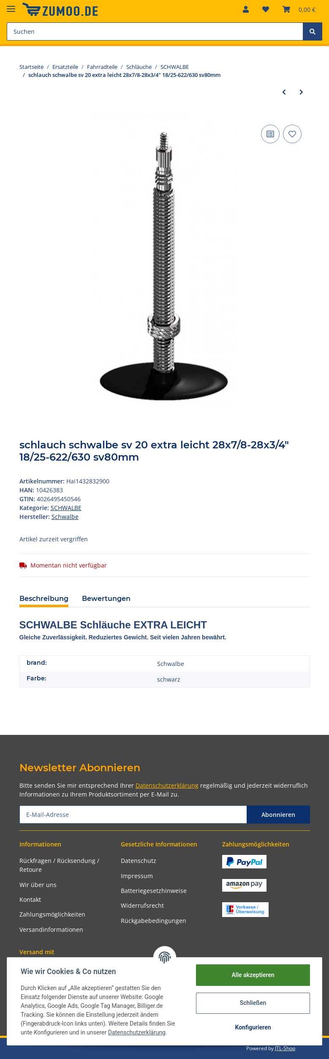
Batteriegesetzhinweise (154, 891)
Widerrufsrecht (142, 905)
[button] (246, 9)
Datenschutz (138, 861)
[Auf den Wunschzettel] (292, 134)
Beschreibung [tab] (43, 599)
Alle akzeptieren (252, 975)
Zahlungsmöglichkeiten (52, 914)
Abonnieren (278, 815)
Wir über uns (38, 885)
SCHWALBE (66, 508)
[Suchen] (155, 31)
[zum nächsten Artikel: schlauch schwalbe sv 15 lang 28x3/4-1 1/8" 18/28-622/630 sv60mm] (301, 92)
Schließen (253, 1002)
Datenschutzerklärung (167, 785)
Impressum (137, 876)
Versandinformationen (51, 929)
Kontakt (30, 899)
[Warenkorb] (299, 9)
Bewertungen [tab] (106, 599)
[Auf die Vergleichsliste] (270, 134)
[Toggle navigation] (11, 5)
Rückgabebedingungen (153, 921)
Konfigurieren (253, 1027)
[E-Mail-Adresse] (133, 814)
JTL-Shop (285, 1048)
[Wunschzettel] (266, 9)
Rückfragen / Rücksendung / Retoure (59, 865)
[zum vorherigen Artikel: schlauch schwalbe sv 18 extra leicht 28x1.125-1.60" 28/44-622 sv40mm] (284, 92)
